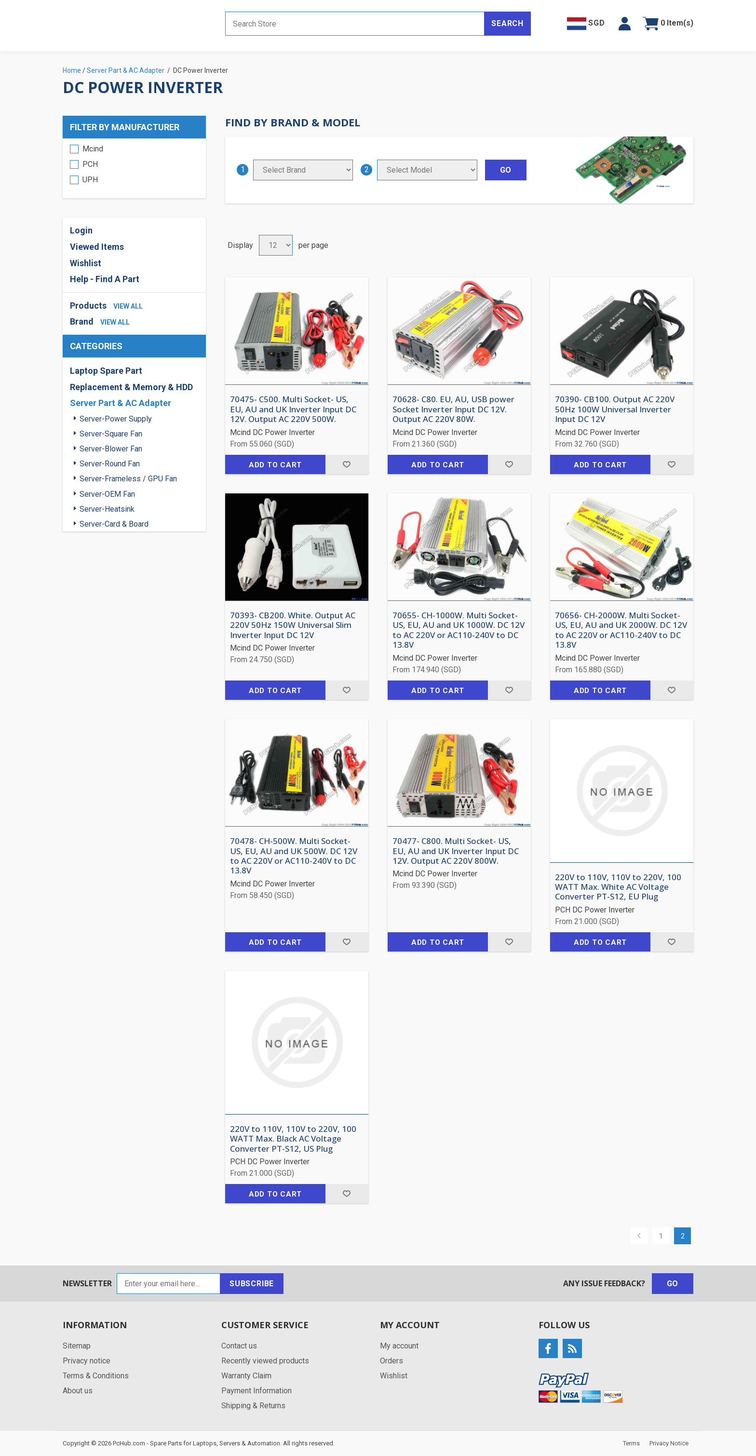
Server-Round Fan (110, 463)
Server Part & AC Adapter (120, 403)
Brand (82, 321)
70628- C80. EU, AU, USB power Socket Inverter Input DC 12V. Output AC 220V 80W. (453, 409)
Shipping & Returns (253, 1405)
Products (88, 305)
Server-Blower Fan (111, 448)
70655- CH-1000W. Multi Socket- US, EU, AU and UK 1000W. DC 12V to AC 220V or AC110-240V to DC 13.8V (458, 630)
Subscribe (252, 1283)
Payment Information (256, 1390)
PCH (90, 164)
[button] (625, 23)
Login (81, 230)
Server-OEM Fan (107, 494)
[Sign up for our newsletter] (168, 1283)
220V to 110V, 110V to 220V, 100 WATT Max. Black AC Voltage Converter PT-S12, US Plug (293, 1139)
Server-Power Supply (116, 418)
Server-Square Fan (111, 433)
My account (399, 1345)
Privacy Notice (668, 1443)
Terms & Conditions (96, 1375)
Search (507, 23)
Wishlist (85, 263)
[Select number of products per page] (276, 245)
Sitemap (77, 1345)
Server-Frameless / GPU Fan (128, 478)
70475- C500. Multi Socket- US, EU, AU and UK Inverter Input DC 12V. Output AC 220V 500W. (293, 409)
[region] (134, 168)
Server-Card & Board (114, 524)
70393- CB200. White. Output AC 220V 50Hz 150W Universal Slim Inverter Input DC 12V (292, 625)
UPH (90, 179)
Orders (391, 1360)
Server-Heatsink (107, 509)
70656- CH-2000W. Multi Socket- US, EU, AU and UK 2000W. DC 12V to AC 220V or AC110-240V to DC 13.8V (621, 630)
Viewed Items (97, 247)
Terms (631, 1443)
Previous (639, 1235)
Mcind (92, 148)
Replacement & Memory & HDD (131, 387)
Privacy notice (86, 1360)
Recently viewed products (265, 1360)
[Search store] (355, 24)
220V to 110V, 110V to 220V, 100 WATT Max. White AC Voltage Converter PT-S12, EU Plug (618, 887)
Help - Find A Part (104, 279)
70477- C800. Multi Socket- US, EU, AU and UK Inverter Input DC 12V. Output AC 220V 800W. (455, 851)
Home (72, 70)
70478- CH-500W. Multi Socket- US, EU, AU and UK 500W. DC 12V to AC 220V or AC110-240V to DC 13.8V (293, 856)
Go (673, 1283)
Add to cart (275, 465)
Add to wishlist (346, 464)
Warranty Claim (246, 1375)
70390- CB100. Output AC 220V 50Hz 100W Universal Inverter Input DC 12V (615, 409)
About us (78, 1390)
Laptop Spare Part (106, 371)
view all (128, 306)
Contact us (239, 1345)
